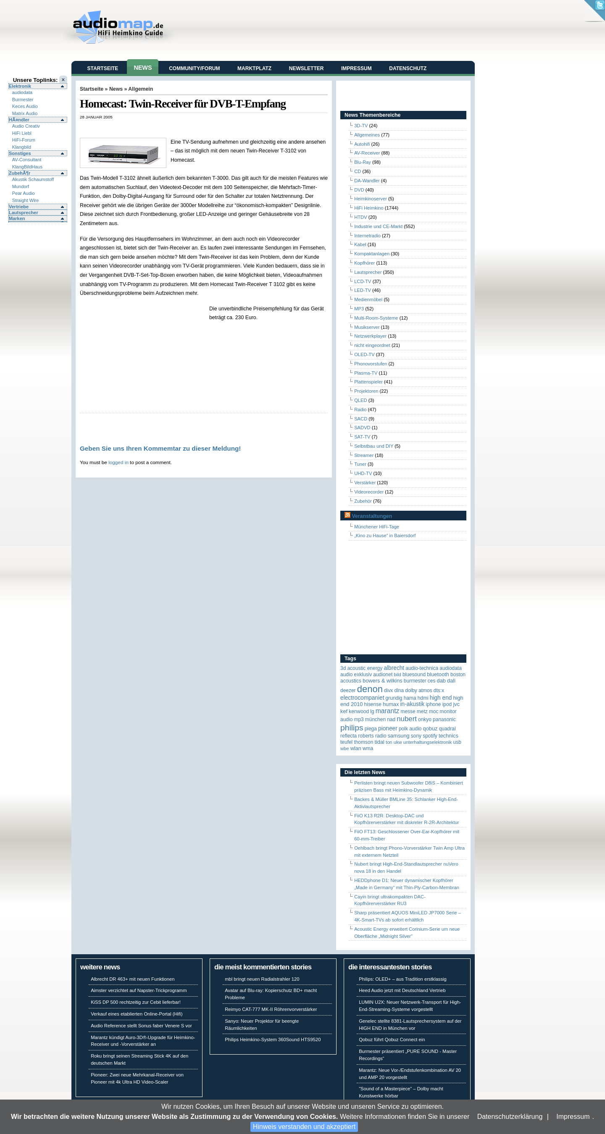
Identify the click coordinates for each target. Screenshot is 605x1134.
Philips (351, 727)
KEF (343, 711)
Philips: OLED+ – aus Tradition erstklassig (403, 979)
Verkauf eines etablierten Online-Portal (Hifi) (136, 1013)
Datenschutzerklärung (510, 1116)
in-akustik (412, 704)
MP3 (359, 308)
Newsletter (306, 68)
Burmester (23, 99)
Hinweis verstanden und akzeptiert (304, 1126)
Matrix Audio (25, 113)
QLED (360, 400)
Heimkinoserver (370, 198)
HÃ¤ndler (19, 119)
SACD (360, 418)
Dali (451, 680)
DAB (441, 680)
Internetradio (367, 235)
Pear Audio (23, 193)
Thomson (363, 742)
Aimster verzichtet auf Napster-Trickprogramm (139, 990)
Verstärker (365, 482)
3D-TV (361, 125)
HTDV (360, 217)
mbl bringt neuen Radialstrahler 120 (262, 979)
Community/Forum (194, 68)
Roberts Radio (372, 736)
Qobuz (430, 728)
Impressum (572, 1116)
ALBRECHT (394, 668)
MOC (434, 711)
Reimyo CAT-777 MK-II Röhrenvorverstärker (271, 1009)
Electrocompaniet (362, 698)
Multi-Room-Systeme (376, 317)
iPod (447, 704)
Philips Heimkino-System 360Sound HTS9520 (273, 1039)
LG (372, 711)
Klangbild (21, 147)
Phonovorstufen (370, 363)
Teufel (346, 742)
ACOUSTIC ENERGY (364, 668)
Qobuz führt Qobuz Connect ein (392, 1039)
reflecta (348, 736)
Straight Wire (25, 200)
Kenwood (359, 711)
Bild (397, 674)
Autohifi (362, 144)
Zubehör (363, 501)
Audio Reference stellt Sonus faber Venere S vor (141, 1025)
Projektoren (366, 391)
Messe (407, 711)
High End (441, 698)
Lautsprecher (23, 212)
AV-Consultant (27, 159)
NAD (391, 719)
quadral (447, 729)
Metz (422, 711)
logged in (118, 462)
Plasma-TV (365, 372)
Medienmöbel (368, 299)
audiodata (22, 92)
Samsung (399, 735)
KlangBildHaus (27, 166)
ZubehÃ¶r (19, 173)
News (143, 67)
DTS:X (439, 690)
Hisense (372, 704)
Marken (17, 218)
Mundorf (20, 186)
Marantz (388, 710)
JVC (456, 704)
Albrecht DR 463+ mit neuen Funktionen (132, 979)
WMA (368, 748)
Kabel (360, 244)
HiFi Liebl (22, 133)
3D (343, 668)
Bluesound (414, 674)
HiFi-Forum (23, 139)
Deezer (348, 690)
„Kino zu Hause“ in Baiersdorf (385, 535)
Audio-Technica (421, 668)
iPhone (433, 704)
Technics (448, 735)
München (375, 719)
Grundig (394, 698)
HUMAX (391, 704)
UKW (398, 742)
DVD (359, 189)
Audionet (382, 674)
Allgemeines (367, 134)
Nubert (407, 719)
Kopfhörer (364, 262)
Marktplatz (254, 68)
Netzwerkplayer (370, 336)
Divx (388, 690)
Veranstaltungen (372, 516)
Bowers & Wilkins (382, 680)
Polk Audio (410, 729)
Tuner (360, 464)
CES (432, 681)
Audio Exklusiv (356, 674)
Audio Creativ (26, 126)
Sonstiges (20, 153)
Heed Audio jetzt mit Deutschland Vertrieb (402, 990)
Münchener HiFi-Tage (376, 526)
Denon (370, 689)
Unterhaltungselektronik (427, 742)
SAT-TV (362, 436)
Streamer (364, 455)
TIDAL (379, 742)
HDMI (423, 698)
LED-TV (362, 290)
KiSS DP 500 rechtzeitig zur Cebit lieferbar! (136, 1002)
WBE (344, 748)
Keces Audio (25, 106)
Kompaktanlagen (371, 253)
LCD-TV (362, 281)
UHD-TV (363, 473)
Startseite (102, 68)
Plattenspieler (368, 381)
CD (357, 171)
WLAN (355, 748)
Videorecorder (369, 491)
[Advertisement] (178, 128)
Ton (389, 742)
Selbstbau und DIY (373, 446)
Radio (360, 409)
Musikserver (366, 327)
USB (457, 742)
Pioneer (387, 728)
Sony (416, 736)
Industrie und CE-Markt (378, 226)
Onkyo (424, 719)
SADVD (362, 427)
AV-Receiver (367, 152)
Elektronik (20, 86)
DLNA (399, 690)
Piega (371, 729)
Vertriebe (19, 206)
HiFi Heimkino (369, 207)
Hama (410, 698)
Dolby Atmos (418, 690)
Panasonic (444, 719)
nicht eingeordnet (372, 345)
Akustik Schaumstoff (33, 179)
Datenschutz (407, 68)
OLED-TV (364, 354)
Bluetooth (438, 674)
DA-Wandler (367, 180)
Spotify (430, 736)
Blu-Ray (362, 162)
